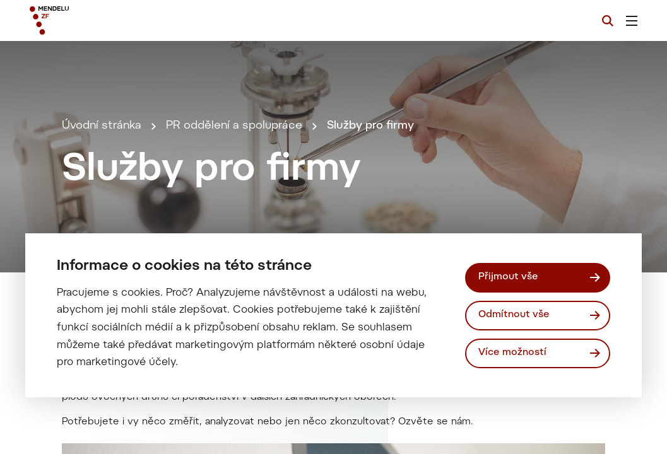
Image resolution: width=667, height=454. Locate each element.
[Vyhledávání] (607, 20)
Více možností (512, 353)
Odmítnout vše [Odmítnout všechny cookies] (514, 315)
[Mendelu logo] (100, 20)
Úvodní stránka (101, 126)
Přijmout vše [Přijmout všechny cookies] (508, 277)
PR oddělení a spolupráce (234, 126)
